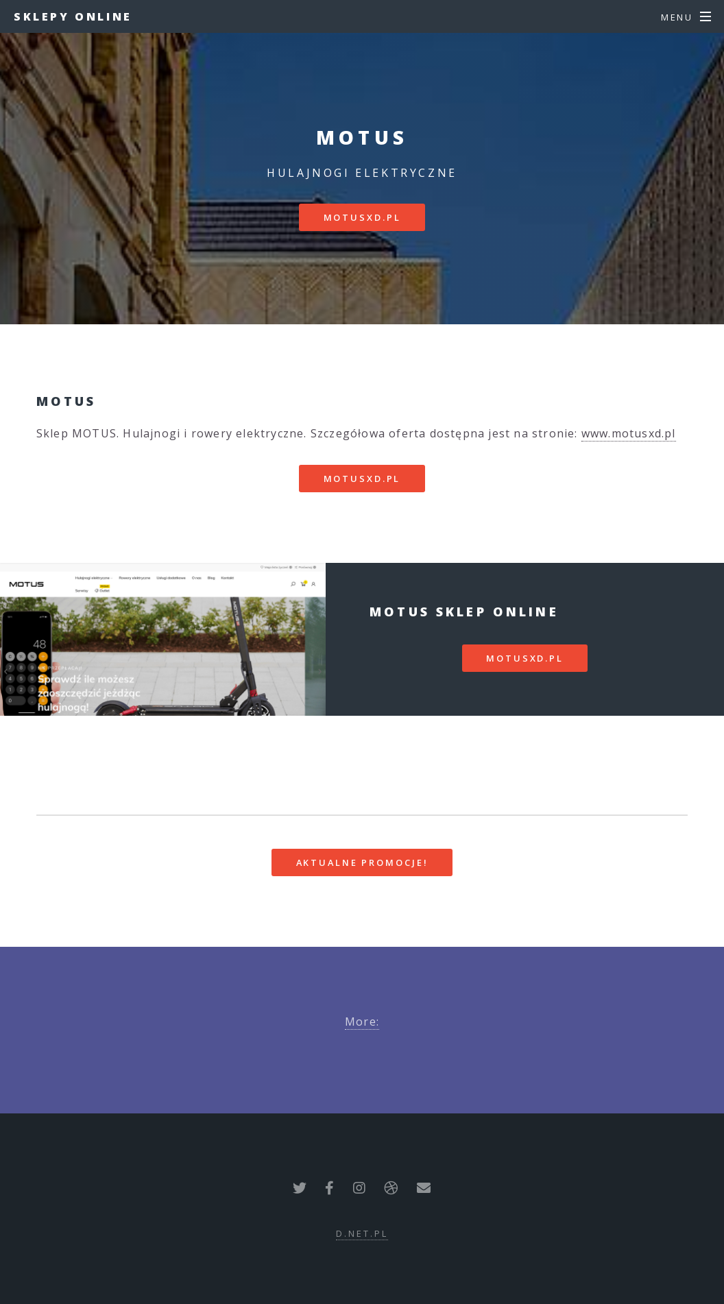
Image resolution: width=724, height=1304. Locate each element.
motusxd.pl (362, 217)
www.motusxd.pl (628, 433)
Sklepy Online (73, 16)
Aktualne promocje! (362, 862)
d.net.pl (361, 1233)
